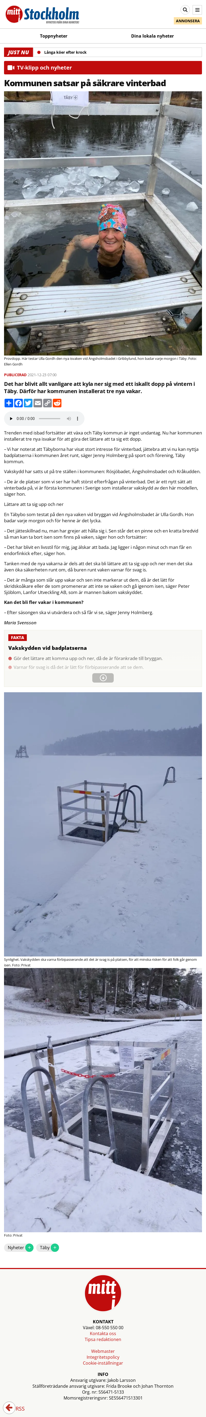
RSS (16, 1409)
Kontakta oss (103, 1333)
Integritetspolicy (103, 1357)
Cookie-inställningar (103, 1363)
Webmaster (103, 1351)
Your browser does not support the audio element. (44, 418)
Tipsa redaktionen (103, 1339)
